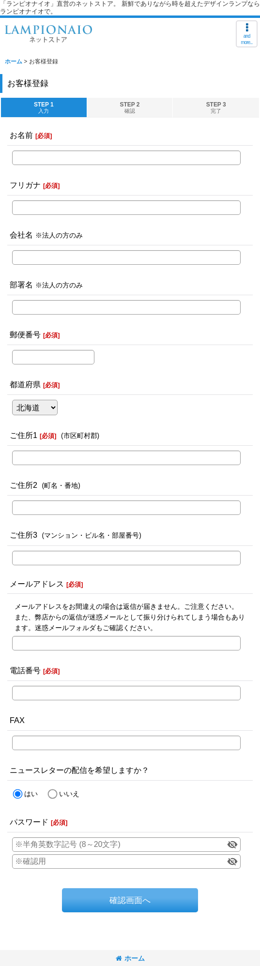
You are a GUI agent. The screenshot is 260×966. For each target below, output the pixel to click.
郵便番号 (25, 334)
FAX (17, 720)
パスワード (29, 821)
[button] (247, 33)
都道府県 (25, 384)
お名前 (21, 135)
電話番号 (25, 670)
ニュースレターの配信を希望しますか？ (79, 770)
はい (31, 794)
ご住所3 (23, 534)
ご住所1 (23, 435)
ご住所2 (23, 485)
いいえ (69, 794)
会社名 (21, 234)
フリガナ (25, 185)
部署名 (21, 284)
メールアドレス (37, 583)
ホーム (130, 958)
